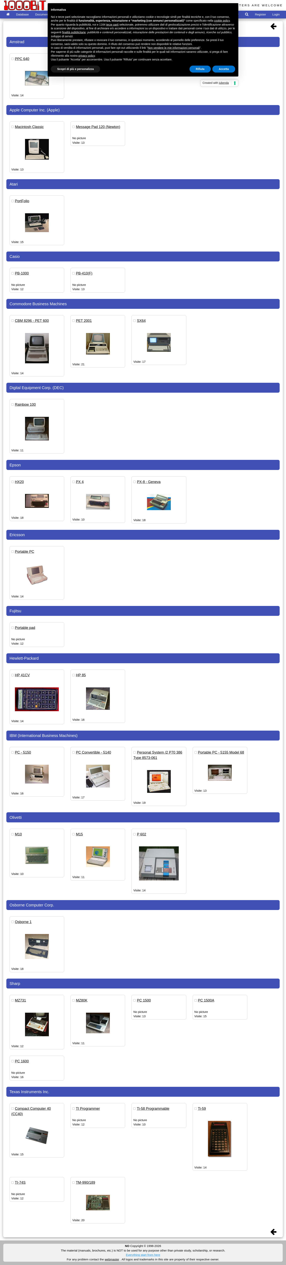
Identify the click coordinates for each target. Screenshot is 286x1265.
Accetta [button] (224, 69)
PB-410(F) (84, 273)
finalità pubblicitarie (74, 32)
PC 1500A (206, 1000)
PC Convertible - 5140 (93, 752)
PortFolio (22, 201)
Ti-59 (202, 1109)
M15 (79, 834)
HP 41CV (22, 675)
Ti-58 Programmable (153, 1109)
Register (260, 14)
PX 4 (80, 482)
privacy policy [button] (86, 55)
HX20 (19, 482)
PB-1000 (22, 273)
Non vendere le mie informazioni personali (173, 47)
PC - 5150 (23, 752)
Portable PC (24, 552)
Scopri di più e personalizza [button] (75, 69)
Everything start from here (143, 1254)
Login (276, 14)
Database (22, 14)
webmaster (112, 1259)
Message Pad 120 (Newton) (98, 127)
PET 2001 (84, 321)
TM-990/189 (85, 1183)
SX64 (141, 321)
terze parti (112, 24)
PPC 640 (22, 59)
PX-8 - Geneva (148, 482)
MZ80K (81, 1000)
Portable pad (25, 628)
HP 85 (81, 675)
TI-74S (20, 1183)
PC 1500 (144, 1000)
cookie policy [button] (222, 20)
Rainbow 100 (25, 405)
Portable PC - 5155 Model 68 (221, 752)
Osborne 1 (23, 922)
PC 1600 (22, 1061)
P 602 (141, 834)
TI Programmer (88, 1109)
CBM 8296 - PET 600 (32, 321)
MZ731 (20, 1000)
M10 (18, 834)
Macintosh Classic (29, 127)
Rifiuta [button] (200, 69)
